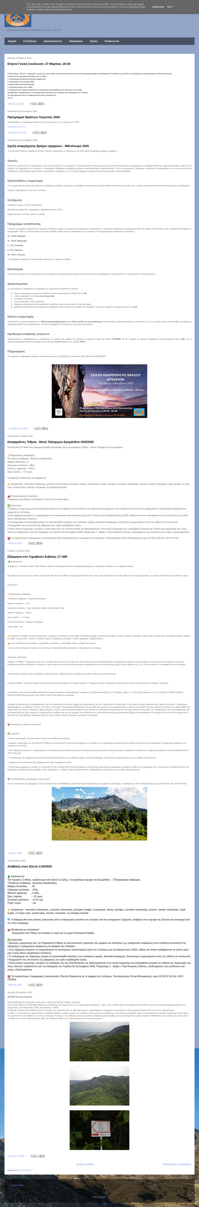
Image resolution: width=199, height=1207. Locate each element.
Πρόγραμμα (76, 41)
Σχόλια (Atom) (25, 1170)
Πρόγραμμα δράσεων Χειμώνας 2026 (33, 117)
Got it (170, 7)
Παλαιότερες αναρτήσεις (177, 1164)
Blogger (102, 1197)
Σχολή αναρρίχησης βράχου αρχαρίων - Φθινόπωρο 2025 (48, 146)
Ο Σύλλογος (30, 41)
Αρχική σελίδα (85, 1164)
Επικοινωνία (112, 41)
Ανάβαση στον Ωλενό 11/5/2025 (29, 866)
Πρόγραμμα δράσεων (16, 127)
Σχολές (94, 41)
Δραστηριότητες (53, 41)
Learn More (158, 7)
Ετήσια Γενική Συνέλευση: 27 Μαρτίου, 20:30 (38, 63)
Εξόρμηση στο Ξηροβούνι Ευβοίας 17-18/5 (37, 556)
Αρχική (12, 41)
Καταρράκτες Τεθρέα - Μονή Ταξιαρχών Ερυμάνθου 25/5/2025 (50, 442)
